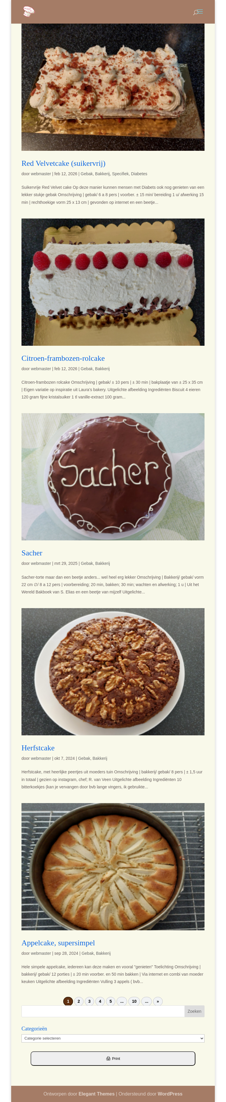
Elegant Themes (97, 1093)
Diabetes (139, 173)
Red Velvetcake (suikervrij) (63, 163)
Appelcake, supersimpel (58, 943)
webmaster (41, 173)
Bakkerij (102, 173)
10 (134, 1001)
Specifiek (120, 173)
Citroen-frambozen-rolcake (63, 358)
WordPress (170, 1093)
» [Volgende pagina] (158, 1001)
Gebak (87, 173)
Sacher (31, 553)
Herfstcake (38, 748)
